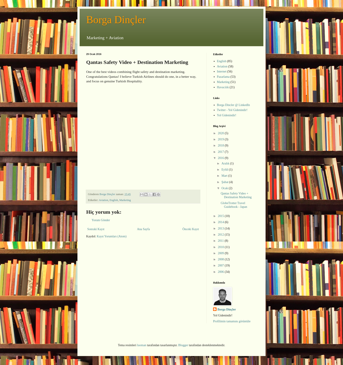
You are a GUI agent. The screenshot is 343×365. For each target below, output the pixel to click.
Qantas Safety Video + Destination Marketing (236, 195)
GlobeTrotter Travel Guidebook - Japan (234, 204)
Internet (222, 71)
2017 (221, 151)
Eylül (225, 169)
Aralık (225, 163)
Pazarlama (223, 76)
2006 (221, 271)
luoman (141, 345)
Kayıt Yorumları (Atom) (112, 236)
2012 (221, 234)
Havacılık (223, 87)
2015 (221, 216)
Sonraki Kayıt (95, 229)
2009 (221, 253)
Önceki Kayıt (190, 229)
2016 (221, 158)
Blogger (183, 345)
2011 (221, 240)
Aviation (103, 200)
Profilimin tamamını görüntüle (231, 321)
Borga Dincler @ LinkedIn (233, 105)
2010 (221, 247)
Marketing (125, 200)
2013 (221, 228)
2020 (221, 133)
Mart (224, 175)
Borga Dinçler (116, 19)
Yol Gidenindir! (226, 115)
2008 (221, 259)
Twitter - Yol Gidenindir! (232, 110)
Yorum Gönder (101, 220)
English (114, 200)
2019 (221, 139)
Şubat (225, 182)
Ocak (225, 188)
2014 (221, 222)
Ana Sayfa (143, 229)
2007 (221, 265)
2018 (221, 145)
